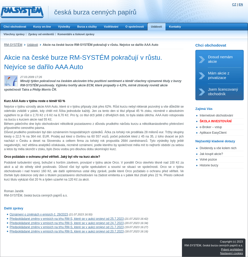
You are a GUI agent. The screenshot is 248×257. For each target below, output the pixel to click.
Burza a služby (87, 26)
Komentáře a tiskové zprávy (75, 34)
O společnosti (134, 26)
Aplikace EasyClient (213, 132)
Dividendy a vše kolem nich (218, 148)
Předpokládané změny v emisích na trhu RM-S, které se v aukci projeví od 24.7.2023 (67, 223)
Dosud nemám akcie (220, 59)
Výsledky (64, 26)
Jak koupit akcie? (211, 154)
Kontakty (175, 26)
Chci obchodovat (15, 26)
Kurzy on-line (42, 26)
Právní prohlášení (232, 249)
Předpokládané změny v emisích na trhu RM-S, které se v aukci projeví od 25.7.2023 (67, 219)
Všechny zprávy (14, 34)
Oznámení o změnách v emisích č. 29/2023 (39, 214)
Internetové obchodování (216, 115)
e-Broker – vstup (211, 127)
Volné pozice (208, 159)
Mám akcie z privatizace (218, 75)
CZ (234, 4)
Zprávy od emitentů (41, 34)
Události (156, 26)
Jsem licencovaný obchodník (223, 91)
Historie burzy (209, 165)
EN (241, 4)
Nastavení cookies (231, 253)
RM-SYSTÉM (13, 45)
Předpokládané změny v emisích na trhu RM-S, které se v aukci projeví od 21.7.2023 (67, 227)
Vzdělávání (111, 26)
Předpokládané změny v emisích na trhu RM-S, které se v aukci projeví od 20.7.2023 (67, 231)
